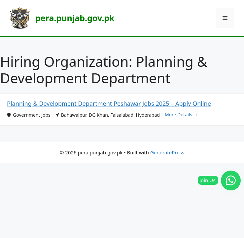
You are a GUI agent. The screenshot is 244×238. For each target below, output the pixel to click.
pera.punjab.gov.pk (74, 17)
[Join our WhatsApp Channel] (231, 180)
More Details (181, 114)
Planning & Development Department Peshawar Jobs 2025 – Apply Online (109, 103)
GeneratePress (167, 152)
